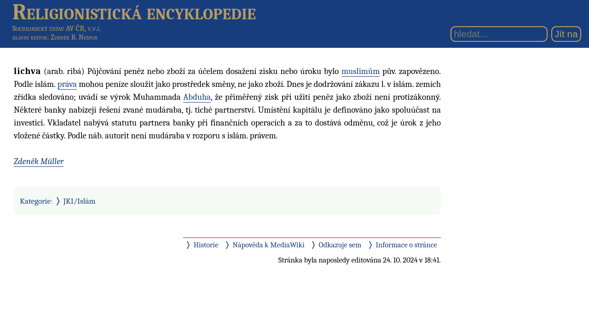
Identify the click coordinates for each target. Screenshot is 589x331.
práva (67, 84)
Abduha (197, 97)
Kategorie (35, 200)
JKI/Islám (80, 200)
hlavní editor (29, 37)
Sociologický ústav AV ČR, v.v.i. (56, 28)
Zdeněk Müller (39, 161)
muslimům (360, 71)
